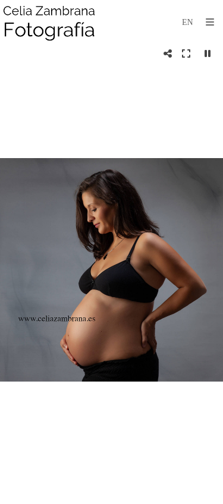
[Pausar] (207, 53)
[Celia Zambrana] (49, 22)
